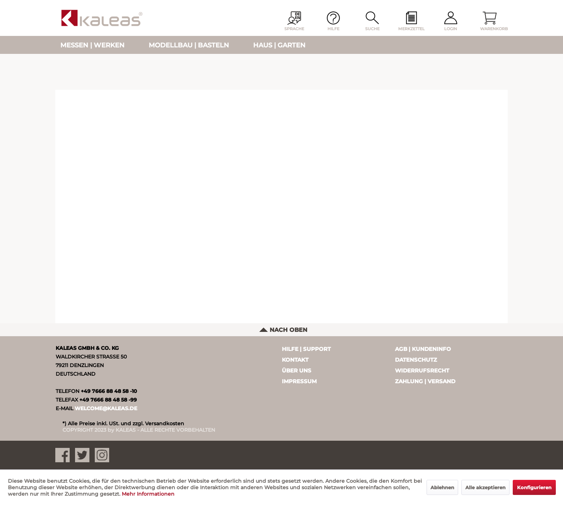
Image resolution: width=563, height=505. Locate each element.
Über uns (296, 370)
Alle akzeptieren (485, 487)
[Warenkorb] (490, 21)
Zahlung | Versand (425, 381)
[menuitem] (411, 21)
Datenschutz (416, 359)
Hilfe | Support (306, 349)
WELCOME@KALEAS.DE (106, 408)
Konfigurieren (534, 487)
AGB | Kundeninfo (423, 349)
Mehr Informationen (148, 494)
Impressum (299, 381)
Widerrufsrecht (422, 370)
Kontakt (295, 359)
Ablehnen (442, 487)
